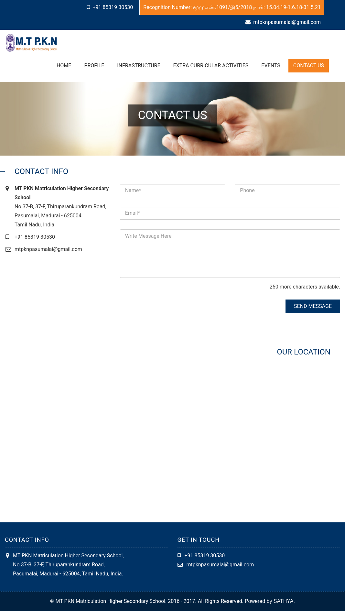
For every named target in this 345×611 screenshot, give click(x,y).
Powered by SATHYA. (270, 601)
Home (64, 65)
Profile (94, 65)
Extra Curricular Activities (211, 65)
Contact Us (308, 65)
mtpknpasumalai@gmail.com (287, 22)
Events (270, 65)
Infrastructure (138, 65)
